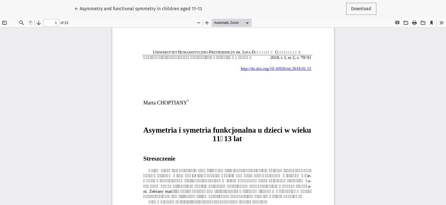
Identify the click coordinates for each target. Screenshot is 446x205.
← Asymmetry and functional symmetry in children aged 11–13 (138, 8)
